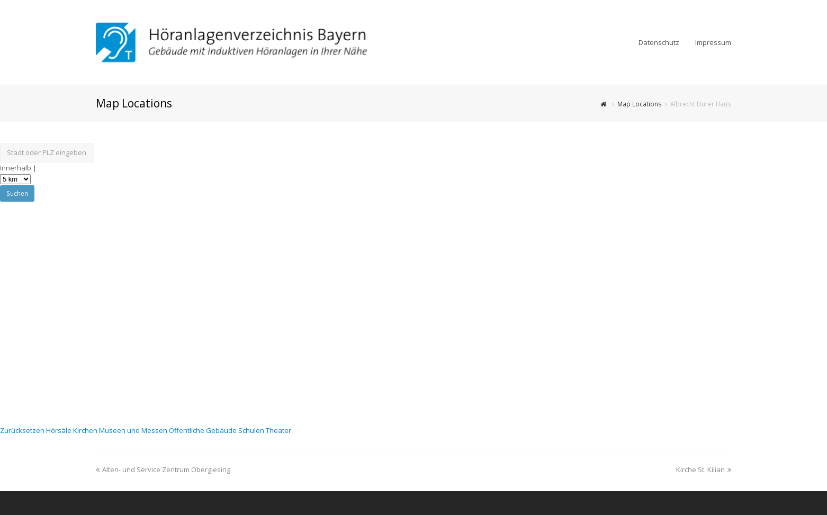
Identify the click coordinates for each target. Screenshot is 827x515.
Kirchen (86, 430)
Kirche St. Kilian (703, 469)
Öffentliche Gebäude (203, 430)
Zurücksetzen (23, 430)
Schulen (252, 430)
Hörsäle (59, 430)
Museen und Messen (134, 430)
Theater (278, 430)
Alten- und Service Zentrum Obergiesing (163, 469)
